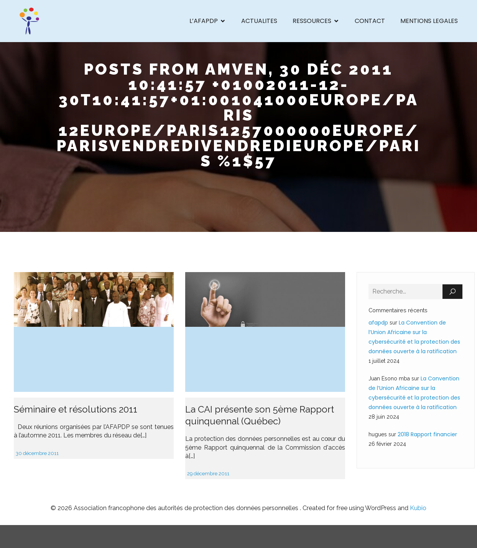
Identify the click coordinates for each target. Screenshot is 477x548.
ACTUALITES (259, 20)
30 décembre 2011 (37, 453)
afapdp (378, 322)
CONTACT (370, 20)
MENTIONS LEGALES (429, 20)
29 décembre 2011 (208, 473)
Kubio (418, 508)
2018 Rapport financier (427, 434)
